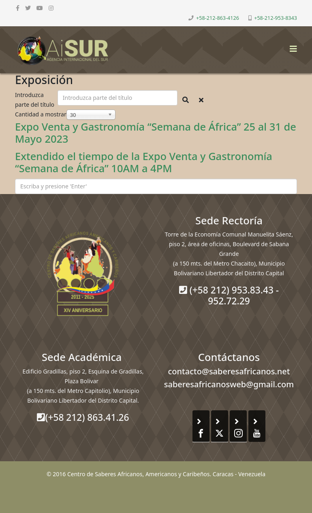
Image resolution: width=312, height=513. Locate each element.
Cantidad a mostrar (40, 114)
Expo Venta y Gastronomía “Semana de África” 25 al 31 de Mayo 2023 (155, 133)
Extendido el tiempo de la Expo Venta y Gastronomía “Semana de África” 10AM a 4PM (143, 162)
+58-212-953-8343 (275, 18)
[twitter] (28, 8)
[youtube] (39, 8)
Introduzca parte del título (35, 99)
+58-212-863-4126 (217, 18)
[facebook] (17, 8)
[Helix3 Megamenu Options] (291, 46)
